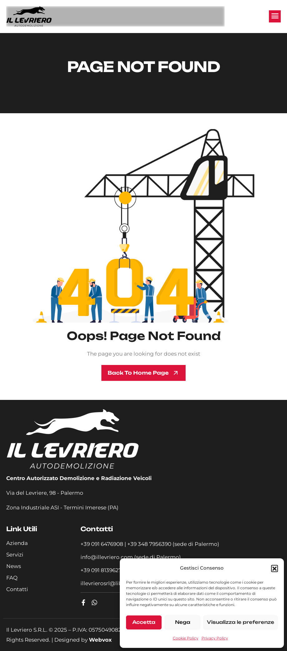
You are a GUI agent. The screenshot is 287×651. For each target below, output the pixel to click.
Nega (182, 622)
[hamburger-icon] (275, 16)
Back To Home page (138, 373)
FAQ (11, 578)
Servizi (14, 554)
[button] (274, 568)
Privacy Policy (215, 638)
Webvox (100, 640)
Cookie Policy (185, 638)
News (13, 566)
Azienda (17, 543)
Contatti (17, 589)
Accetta (143, 622)
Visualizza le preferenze (240, 622)
